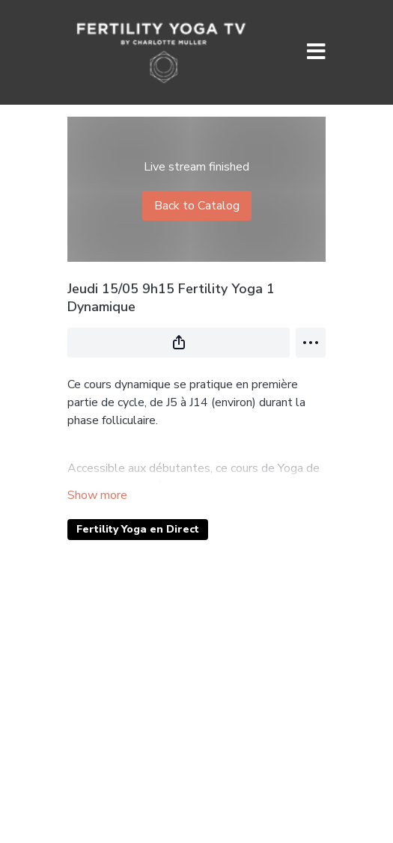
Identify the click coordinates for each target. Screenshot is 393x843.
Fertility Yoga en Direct (137, 529)
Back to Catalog (197, 205)
